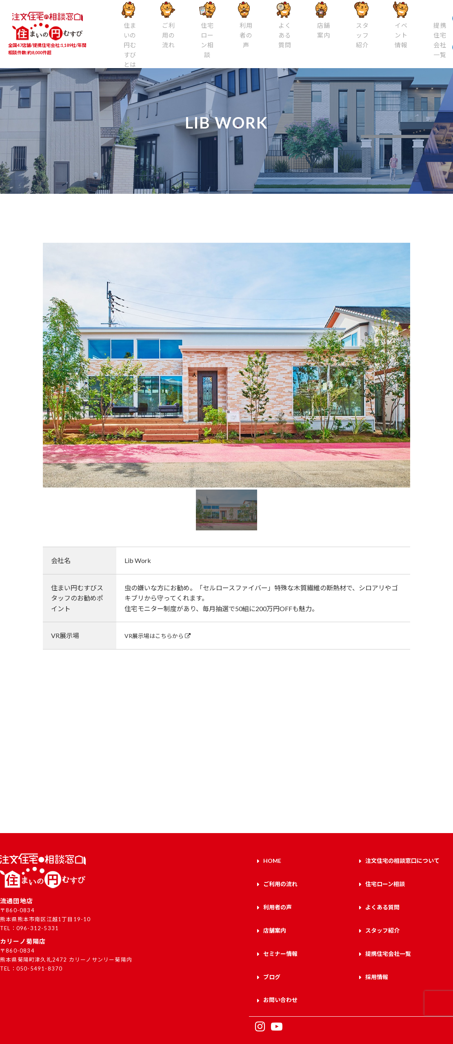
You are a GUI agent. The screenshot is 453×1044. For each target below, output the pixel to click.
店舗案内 (274, 39)
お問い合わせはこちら (340, 779)
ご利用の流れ (151, 43)
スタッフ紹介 (304, 43)
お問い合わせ (280, 973)
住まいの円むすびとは (120, 48)
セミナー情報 (280, 935)
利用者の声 (212, 43)
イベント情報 (335, 43)
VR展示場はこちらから (162, 635)
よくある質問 (243, 43)
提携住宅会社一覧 (365, 48)
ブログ (271, 954)
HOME (272, 859)
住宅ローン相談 (182, 48)
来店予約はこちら (113, 779)
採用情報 (376, 954)
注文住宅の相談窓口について (402, 859)
